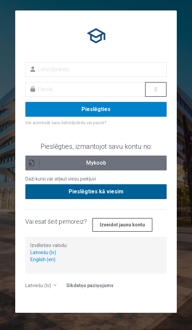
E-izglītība (96, 36)
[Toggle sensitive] (156, 89)
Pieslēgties (96, 109)
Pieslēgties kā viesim (96, 191)
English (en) (42, 259)
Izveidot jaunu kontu (122, 224)
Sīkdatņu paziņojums (90, 285)
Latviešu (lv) (43, 252)
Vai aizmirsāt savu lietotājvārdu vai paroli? (65, 122)
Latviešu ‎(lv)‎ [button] (38, 285)
